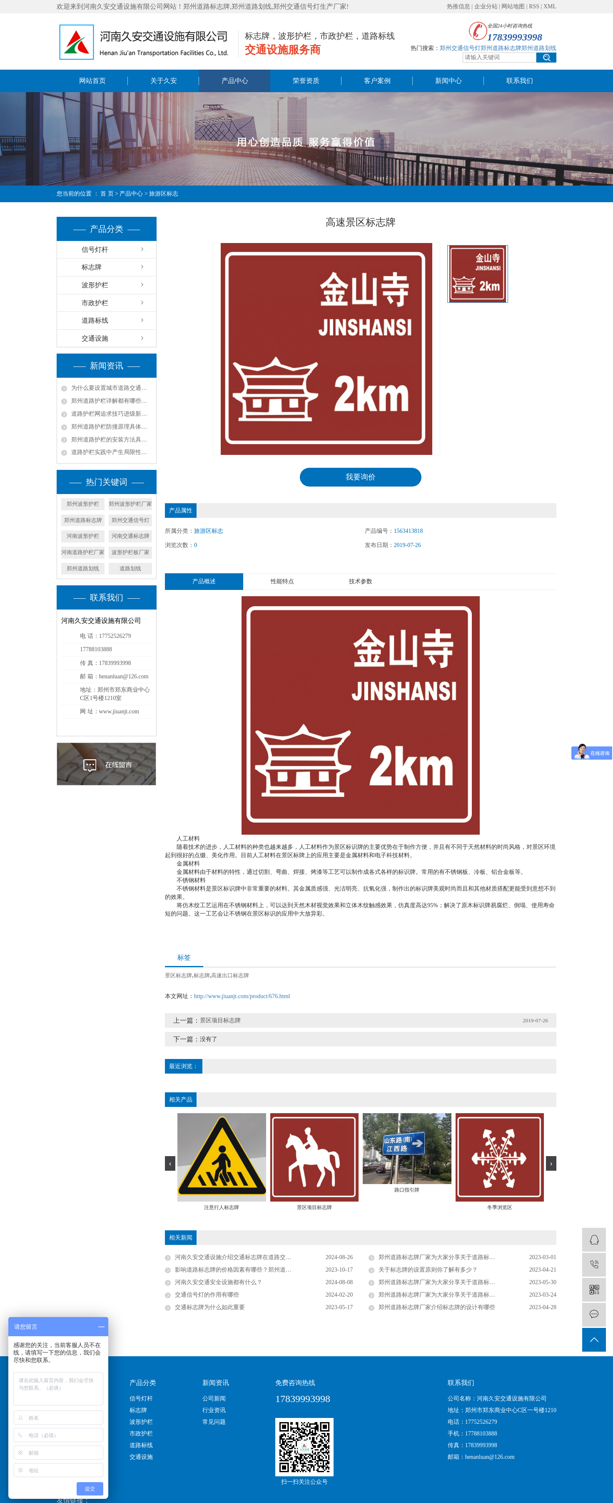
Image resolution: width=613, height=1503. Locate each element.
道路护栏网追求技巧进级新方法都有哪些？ (111, 414)
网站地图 (513, 6)
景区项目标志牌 (220, 1020)
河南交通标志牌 (131, 536)
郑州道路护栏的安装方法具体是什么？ (111, 440)
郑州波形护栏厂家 (130, 504)
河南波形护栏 (83, 536)
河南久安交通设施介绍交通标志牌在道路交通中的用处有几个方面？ (262, 1258)
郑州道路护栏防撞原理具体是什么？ (111, 427)
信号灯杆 (95, 249)
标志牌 (92, 267)
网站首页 (92, 80)
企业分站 (486, 6)
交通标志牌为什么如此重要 (210, 1308)
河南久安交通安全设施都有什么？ (218, 1283)
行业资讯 (214, 1410)
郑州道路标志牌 (83, 520)
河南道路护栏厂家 (83, 552)
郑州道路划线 (83, 568)
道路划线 (130, 568)
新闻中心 (448, 80)
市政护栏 (95, 302)
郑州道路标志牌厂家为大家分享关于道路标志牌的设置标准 (454, 1258)
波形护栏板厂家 (131, 552)
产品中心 (235, 80)
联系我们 (519, 80)
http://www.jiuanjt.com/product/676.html (242, 996)
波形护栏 (95, 285)
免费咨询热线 (295, 1382)
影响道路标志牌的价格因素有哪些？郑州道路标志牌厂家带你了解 (259, 1270)
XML (549, 6)
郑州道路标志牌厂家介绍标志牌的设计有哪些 (437, 1308)
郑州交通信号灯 (131, 520)
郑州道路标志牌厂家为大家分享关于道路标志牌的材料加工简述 (460, 1295)
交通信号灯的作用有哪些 (207, 1295)
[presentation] (170, 1164)
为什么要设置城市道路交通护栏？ (111, 388)
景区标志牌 (178, 975)
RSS (534, 6)
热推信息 (458, 6)
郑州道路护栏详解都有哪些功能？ (111, 401)
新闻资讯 (215, 1382)
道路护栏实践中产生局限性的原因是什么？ (111, 452)
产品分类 (143, 1382)
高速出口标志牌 (230, 975)
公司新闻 (214, 1398)
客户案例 (377, 80)
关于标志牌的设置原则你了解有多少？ (428, 1270)
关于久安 (163, 80)
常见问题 (214, 1422)
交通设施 (95, 338)
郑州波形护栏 (83, 504)
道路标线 (95, 320)
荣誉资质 (306, 80)
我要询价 (361, 477)
